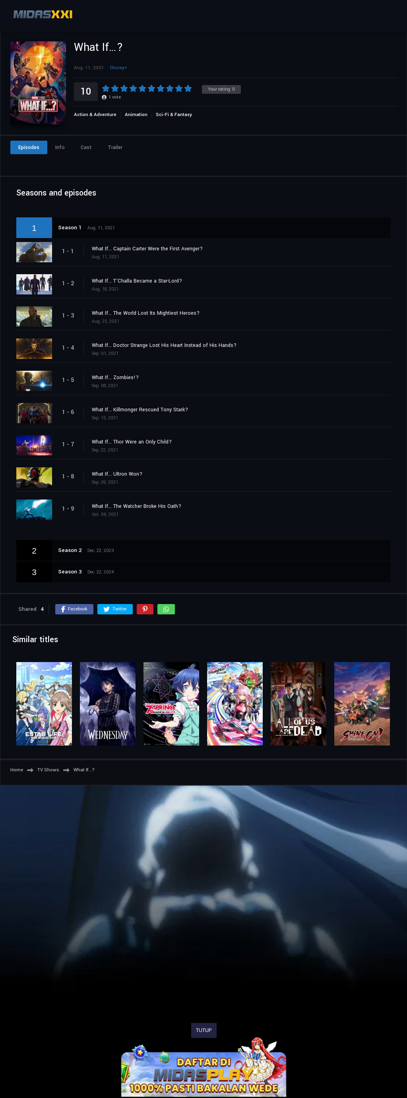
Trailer (115, 147)
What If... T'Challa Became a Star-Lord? (137, 281)
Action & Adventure (95, 114)
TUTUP (204, 1030)
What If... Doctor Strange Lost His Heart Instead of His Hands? (164, 345)
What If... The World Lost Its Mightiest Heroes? (146, 313)
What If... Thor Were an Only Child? (132, 441)
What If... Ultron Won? (117, 474)
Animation (136, 114)
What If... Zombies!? (115, 377)
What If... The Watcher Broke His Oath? (136, 506)
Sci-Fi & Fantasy (174, 114)
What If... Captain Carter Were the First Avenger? (147, 248)
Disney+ (118, 67)
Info (60, 147)
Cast (86, 147)
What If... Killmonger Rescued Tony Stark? (140, 409)
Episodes (28, 147)
